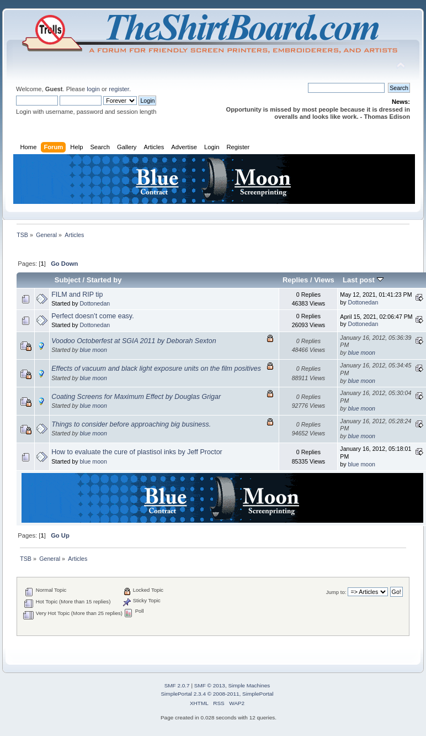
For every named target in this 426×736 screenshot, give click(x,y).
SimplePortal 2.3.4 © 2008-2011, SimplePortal (217, 694)
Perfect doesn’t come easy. (92, 316)
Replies (295, 280)
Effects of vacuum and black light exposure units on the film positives (156, 368)
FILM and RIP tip (77, 294)
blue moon (92, 349)
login (93, 89)
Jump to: (336, 592)
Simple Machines (249, 685)
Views (324, 280)
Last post (363, 280)
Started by (104, 280)
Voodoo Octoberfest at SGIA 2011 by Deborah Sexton (133, 341)
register (119, 89)
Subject (68, 280)
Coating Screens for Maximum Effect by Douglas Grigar (136, 397)
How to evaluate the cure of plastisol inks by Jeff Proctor (136, 452)
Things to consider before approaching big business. (131, 424)
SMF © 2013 (209, 685)
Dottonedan (94, 303)
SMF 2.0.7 (177, 685)
